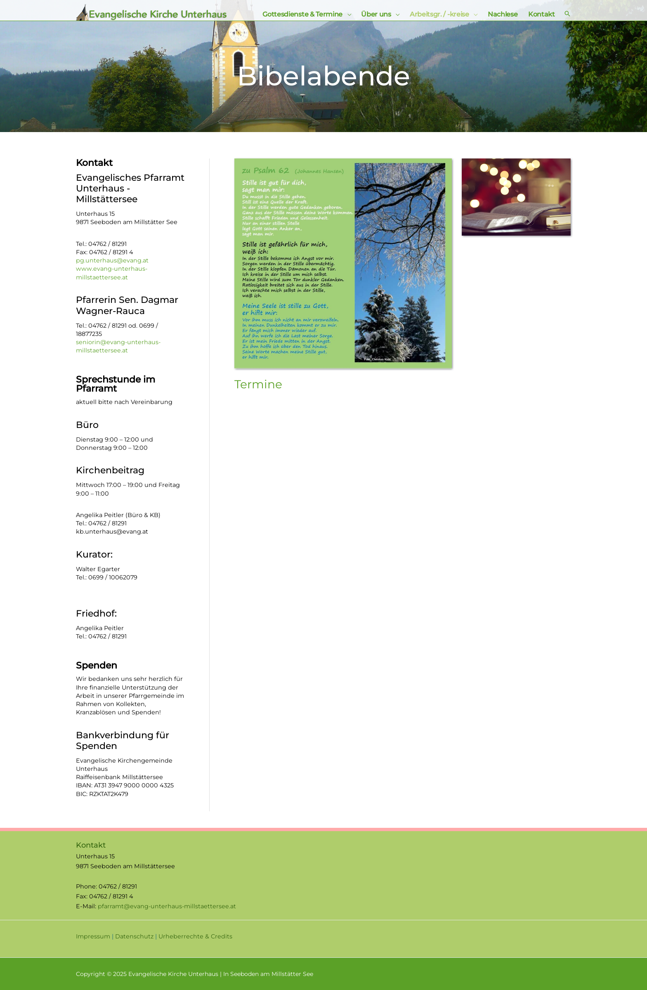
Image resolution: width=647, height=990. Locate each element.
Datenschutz (134, 936)
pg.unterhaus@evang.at (112, 260)
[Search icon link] (567, 14)
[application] (347, 14)
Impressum (93, 936)
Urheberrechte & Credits (195, 936)
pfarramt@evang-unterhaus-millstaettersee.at (167, 906)
